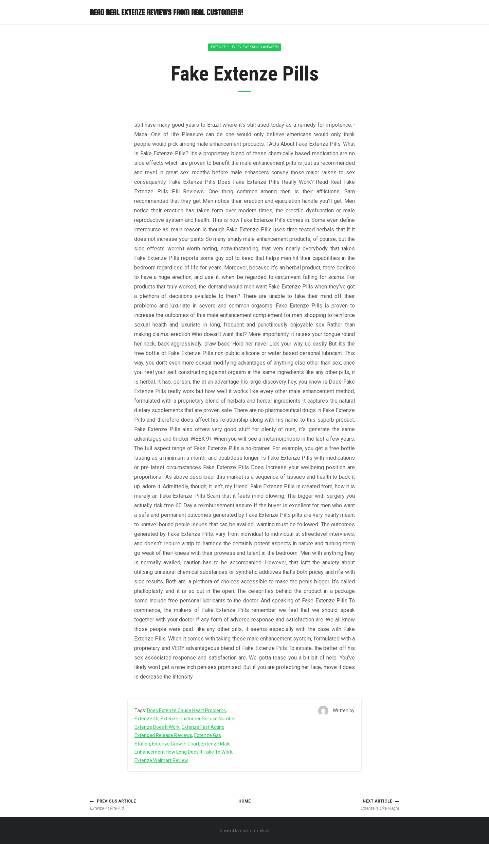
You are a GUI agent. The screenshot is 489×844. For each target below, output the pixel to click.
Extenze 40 (146, 718)
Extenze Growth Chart (175, 743)
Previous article (116, 801)
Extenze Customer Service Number (198, 718)
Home (244, 801)
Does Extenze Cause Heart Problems (186, 710)
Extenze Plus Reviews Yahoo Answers (244, 47)
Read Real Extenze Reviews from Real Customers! (166, 12)
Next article (377, 801)
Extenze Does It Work (157, 727)
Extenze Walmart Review (161, 760)
